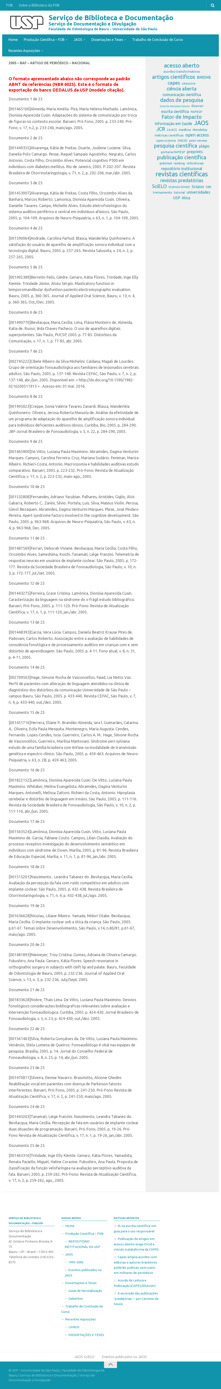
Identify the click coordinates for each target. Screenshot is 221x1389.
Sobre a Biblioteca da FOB (39, 5)
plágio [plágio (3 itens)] (204, 146)
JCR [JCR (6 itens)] (160, 129)
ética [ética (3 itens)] (186, 197)
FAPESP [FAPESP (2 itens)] (196, 111)
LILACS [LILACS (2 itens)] (172, 129)
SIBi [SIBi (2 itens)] (208, 186)
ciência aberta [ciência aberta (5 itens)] (182, 88)
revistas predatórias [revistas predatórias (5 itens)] (181, 180)
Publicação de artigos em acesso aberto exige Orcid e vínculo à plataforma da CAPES (136, 1244)
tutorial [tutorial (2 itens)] (179, 192)
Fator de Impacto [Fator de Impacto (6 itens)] (182, 116)
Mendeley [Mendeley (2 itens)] (200, 129)
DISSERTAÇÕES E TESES (86, 1334)
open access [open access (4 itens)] (197, 134)
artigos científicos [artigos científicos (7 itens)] (173, 76)
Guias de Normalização (85, 1290)
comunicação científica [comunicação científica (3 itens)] (182, 94)
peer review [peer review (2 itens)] (198, 140)
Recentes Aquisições (24, 50)
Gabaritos (75, 1298)
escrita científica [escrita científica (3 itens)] (175, 111)
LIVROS (73, 1327)
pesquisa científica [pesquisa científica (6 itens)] (175, 145)
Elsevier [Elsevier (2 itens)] (197, 106)
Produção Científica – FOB (44, 40)
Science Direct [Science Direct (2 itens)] (179, 186)
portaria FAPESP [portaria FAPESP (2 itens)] (173, 152)
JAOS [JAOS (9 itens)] (201, 122)
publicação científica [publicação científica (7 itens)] (181, 157)
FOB (9, 5)
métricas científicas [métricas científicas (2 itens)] (169, 135)
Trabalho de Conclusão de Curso (159, 40)
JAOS (78, 40)
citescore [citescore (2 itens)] (189, 83)
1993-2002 (76, 1262)
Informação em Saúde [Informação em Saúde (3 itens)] (173, 123)
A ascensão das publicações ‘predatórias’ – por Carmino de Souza (136, 1298)
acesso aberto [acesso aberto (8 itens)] (181, 65)
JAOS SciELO (84, 1356)
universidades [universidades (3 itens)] (198, 192)
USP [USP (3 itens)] (176, 197)
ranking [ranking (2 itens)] (179, 163)
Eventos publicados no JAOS (83, 1272)
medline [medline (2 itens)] (185, 129)
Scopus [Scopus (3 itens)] (198, 186)
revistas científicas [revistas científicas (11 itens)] (182, 174)
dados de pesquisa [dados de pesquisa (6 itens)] (181, 100)
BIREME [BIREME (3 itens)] (204, 77)
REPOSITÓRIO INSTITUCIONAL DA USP (82, 1243)
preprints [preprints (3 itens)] (195, 151)
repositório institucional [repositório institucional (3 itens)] (181, 168)
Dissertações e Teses (107, 40)
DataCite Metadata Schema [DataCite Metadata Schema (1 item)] (175, 106)
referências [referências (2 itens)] (195, 163)
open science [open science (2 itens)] (166, 140)
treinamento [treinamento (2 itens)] (162, 192)
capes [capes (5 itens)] (174, 82)
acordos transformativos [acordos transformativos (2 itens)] (181, 71)
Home (13, 40)
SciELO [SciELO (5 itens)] (159, 186)
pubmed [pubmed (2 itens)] (165, 163)
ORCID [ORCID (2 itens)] (182, 140)
